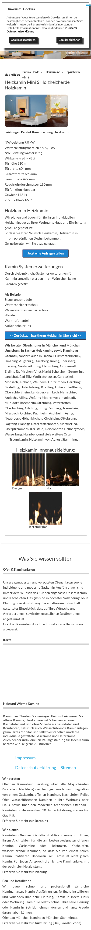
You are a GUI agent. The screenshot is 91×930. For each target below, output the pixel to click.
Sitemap (68, 767)
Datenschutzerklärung (35, 767)
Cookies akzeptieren (23, 40)
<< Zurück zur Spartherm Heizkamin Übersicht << (45, 335)
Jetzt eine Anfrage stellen (46, 253)
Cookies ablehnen (69, 40)
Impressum (25, 757)
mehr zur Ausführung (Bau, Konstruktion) (51, 923)
